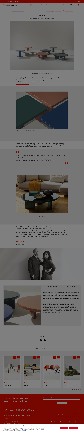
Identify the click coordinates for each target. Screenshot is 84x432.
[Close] (82, 427)
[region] (42, 428)
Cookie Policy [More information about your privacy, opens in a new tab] (24, 430)
